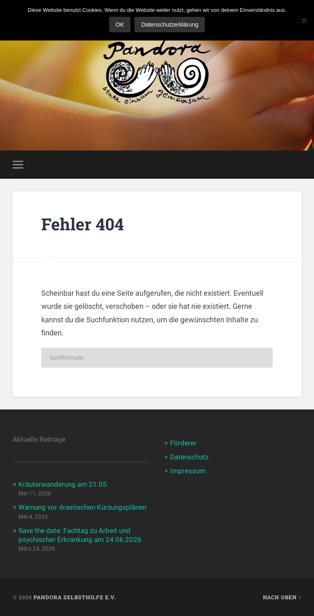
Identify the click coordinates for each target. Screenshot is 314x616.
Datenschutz (189, 457)
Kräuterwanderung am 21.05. (63, 484)
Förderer (183, 443)
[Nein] (304, 20)
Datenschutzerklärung (169, 24)
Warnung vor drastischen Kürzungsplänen (82, 507)
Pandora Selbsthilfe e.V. (75, 597)
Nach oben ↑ (282, 597)
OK (120, 24)
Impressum (188, 471)
